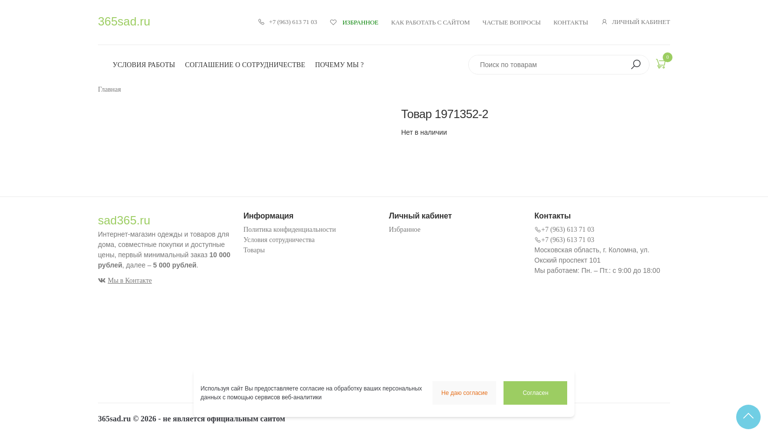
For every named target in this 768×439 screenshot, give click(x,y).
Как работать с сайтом (430, 22)
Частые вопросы (511, 22)
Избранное (404, 229)
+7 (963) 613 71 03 (287, 22)
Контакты (570, 22)
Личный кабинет (635, 22)
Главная (109, 89)
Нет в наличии (424, 132)
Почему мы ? (339, 65)
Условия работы (144, 65)
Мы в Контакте (125, 280)
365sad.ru (124, 21)
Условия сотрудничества (278, 240)
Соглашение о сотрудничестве (245, 65)
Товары (254, 250)
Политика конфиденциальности (289, 229)
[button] (636, 64)
